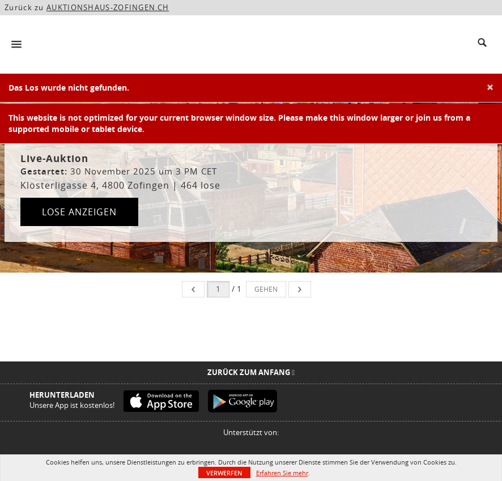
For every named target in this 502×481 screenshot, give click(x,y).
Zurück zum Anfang (251, 372)
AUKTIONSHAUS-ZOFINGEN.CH (107, 7)
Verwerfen (224, 473)
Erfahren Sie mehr (282, 473)
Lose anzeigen (79, 212)
